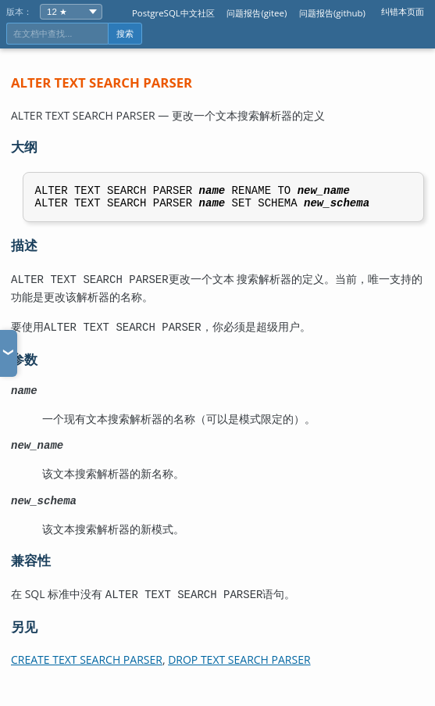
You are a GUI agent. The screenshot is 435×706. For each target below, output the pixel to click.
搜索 (125, 33)
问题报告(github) (332, 13)
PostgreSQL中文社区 (173, 13)
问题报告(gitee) (256, 13)
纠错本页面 (402, 11)
